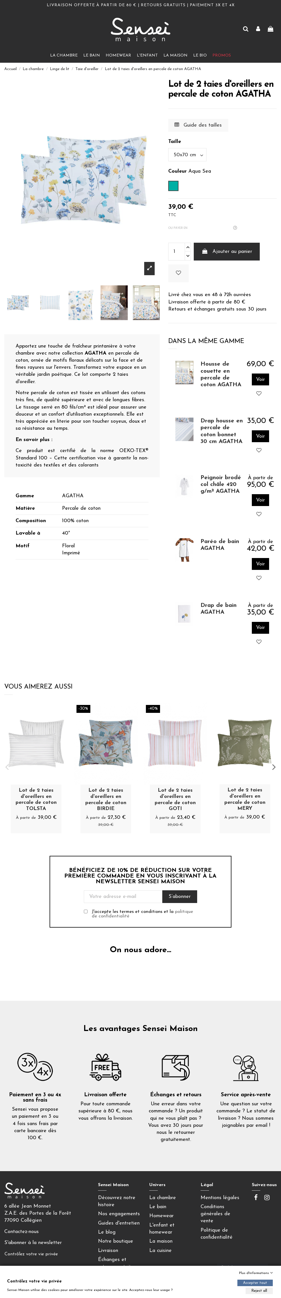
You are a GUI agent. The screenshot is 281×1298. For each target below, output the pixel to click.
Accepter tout (255, 1283)
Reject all (259, 1291)
